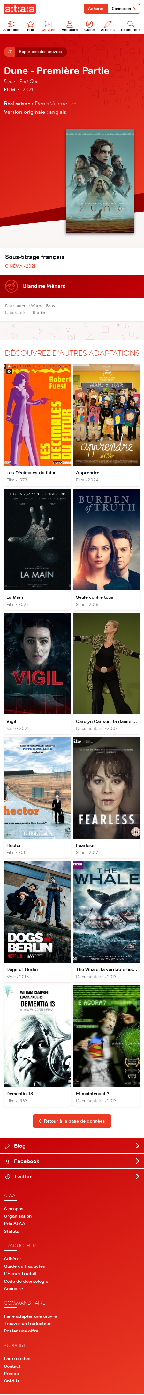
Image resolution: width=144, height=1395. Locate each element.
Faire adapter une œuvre (30, 1316)
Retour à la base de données (71, 1121)
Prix (30, 26)
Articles (108, 26)
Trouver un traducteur (27, 1324)
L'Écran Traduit (20, 1274)
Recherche (131, 26)
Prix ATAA (14, 1224)
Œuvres (48, 26)
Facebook (72, 1162)
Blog (72, 1146)
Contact (12, 1366)
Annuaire (70, 26)
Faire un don (17, 1359)
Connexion (124, 8)
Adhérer (95, 8)
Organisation (18, 1216)
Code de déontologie (26, 1281)
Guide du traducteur (25, 1266)
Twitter (72, 1177)
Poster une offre (21, 1331)
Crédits (12, 1381)
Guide (89, 26)
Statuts (11, 1231)
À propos (11, 26)
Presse (11, 1374)
